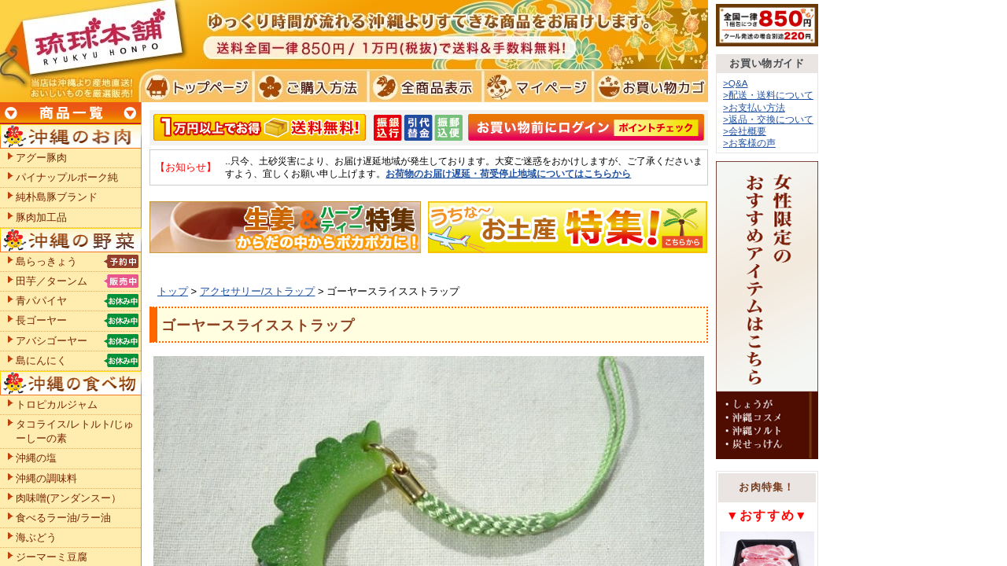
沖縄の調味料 (46, 478)
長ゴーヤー (41, 320)
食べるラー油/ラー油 (63, 518)
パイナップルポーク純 (67, 177)
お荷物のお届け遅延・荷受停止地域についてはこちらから (508, 173)
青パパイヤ (41, 301)
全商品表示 (422, 86)
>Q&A (735, 83)
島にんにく (41, 360)
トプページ (195, 86)
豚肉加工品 (41, 217)
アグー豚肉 (41, 158)
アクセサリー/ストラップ (257, 291)
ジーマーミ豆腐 (51, 557)
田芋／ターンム (51, 281)
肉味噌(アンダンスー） (68, 498)
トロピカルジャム (57, 404)
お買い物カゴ (648, 86)
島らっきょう (46, 261)
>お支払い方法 (754, 107)
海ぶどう (36, 537)
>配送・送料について (768, 95)
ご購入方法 (308, 86)
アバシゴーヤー (51, 341)
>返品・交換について (768, 119)
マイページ (535, 86)
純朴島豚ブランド (57, 197)
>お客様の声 (749, 143)
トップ (172, 291)
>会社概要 (744, 131)
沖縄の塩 (36, 458)
